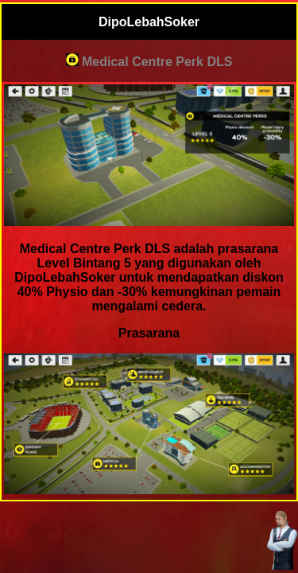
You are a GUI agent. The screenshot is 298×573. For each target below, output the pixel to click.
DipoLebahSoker (149, 22)
